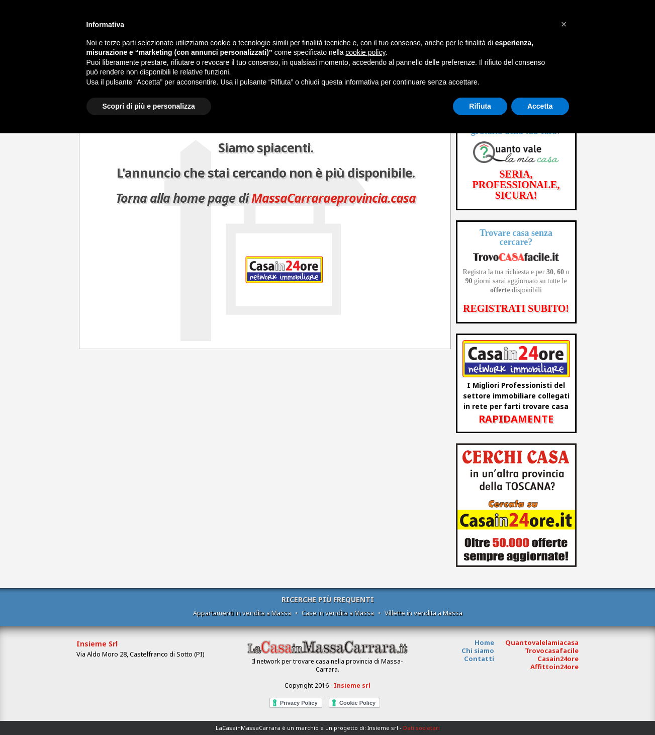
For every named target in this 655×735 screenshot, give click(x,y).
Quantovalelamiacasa (542, 642)
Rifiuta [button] (480, 106)
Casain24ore (558, 658)
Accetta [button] (540, 106)
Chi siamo (477, 650)
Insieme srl (352, 685)
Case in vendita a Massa (338, 613)
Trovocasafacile (552, 650)
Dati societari (421, 727)
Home (484, 642)
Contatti (479, 658)
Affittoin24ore (554, 666)
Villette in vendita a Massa (423, 613)
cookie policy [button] (365, 52)
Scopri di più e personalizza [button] (149, 106)
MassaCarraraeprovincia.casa (333, 197)
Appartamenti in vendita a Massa (242, 613)
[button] (564, 24)
